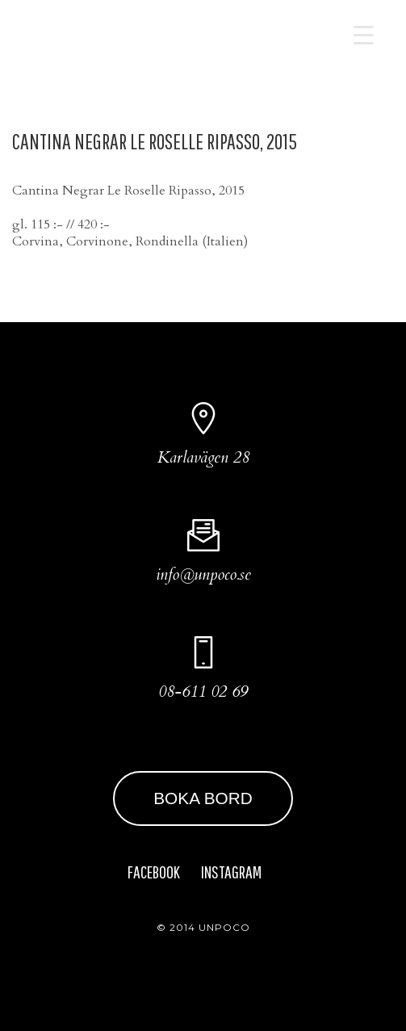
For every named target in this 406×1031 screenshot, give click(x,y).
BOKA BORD (203, 798)
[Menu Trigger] (363, 34)
